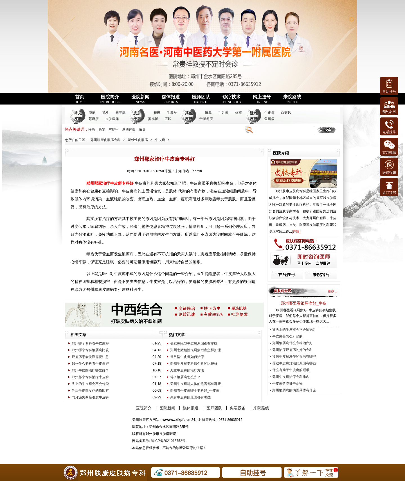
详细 (296, 231)
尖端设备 (238, 408)
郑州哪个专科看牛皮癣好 (90, 343)
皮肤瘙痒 (112, 119)
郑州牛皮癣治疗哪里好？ (90, 370)
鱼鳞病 (269, 119)
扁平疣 (120, 113)
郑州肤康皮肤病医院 (161, 434)
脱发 (105, 113)
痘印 (168, 119)
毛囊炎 (172, 113)
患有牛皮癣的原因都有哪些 (190, 397)
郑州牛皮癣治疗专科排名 (290, 377)
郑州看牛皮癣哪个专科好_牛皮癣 (194, 390)
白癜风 (286, 113)
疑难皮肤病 (254, 118)
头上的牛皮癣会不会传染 (90, 384)
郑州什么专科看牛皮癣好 (90, 364)
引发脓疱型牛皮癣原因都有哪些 (193, 343)
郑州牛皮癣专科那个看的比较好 (193, 364)
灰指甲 (114, 129)
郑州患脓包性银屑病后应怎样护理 (195, 350)
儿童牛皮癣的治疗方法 (187, 370)
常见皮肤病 (78, 118)
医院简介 (110, 99)
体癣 (238, 113)
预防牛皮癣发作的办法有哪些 (294, 357)
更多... (332, 291)
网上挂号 (262, 99)
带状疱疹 (206, 119)
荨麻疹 (94, 119)
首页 (79, 99)
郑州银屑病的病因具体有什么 (294, 390)
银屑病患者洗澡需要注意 (90, 357)
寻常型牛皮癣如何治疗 (187, 357)
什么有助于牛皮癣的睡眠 (290, 370)
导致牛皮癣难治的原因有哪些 (294, 363)
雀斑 (157, 113)
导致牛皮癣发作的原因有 (90, 390)
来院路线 (292, 99)
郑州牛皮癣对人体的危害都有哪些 (195, 384)
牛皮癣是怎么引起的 (287, 336)
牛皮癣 (269, 113)
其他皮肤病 (189, 118)
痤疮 (92, 113)
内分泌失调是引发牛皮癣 (90, 397)
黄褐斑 (153, 119)
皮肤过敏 (129, 129)
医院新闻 (140, 99)
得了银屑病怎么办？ (185, 377)
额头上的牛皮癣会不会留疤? (293, 330)
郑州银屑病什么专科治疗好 (292, 343)
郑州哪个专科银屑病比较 (90, 350)
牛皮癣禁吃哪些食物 (287, 383)
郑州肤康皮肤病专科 (105, 140)
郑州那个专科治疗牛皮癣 (90, 377)
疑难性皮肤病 (138, 140)
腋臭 (208, 113)
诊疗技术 (231, 99)
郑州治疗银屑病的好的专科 (292, 350)
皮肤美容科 (137, 118)
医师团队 (201, 99)
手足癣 (223, 113)
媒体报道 (171, 99)
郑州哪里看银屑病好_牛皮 (304, 303)
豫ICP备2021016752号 (168, 441)
